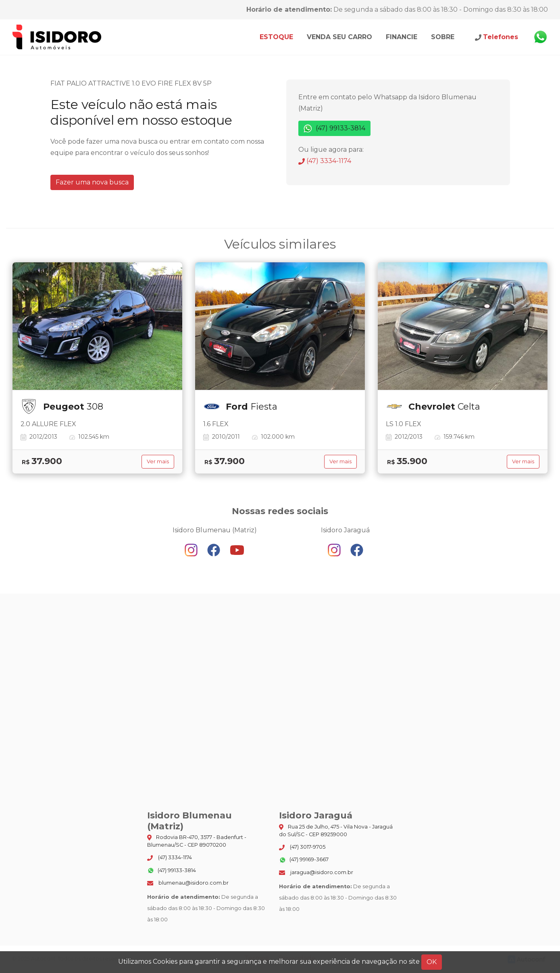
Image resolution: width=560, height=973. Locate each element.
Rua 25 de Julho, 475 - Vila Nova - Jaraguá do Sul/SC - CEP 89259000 (336, 830)
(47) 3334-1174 (324, 161)
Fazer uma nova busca (92, 182)
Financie (401, 37)
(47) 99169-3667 (304, 860)
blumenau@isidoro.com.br (188, 883)
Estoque (276, 37)
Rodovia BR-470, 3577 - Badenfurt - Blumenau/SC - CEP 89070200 (196, 841)
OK (432, 962)
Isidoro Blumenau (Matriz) (57, 37)
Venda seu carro (339, 37)
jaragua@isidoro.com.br (316, 872)
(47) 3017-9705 (302, 847)
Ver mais (158, 461)
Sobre (442, 37)
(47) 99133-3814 (334, 128)
